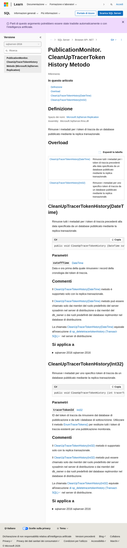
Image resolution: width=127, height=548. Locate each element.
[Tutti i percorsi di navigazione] (51, 39)
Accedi (119, 4)
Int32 (80, 410)
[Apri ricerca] (111, 4)
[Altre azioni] (121, 39)
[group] (88, 246)
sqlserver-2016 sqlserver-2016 (73, 352)
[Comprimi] (40, 37)
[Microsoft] (6, 4)
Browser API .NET (84, 39)
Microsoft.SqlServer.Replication (83, 117)
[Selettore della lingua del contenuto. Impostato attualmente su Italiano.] (10, 528)
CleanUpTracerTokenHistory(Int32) (68, 100)
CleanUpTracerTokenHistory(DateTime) (71, 95)
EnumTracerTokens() (76, 424)
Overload (55, 91)
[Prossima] (104, 4)
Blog (101, 536)
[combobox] (22, 44)
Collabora (115, 536)
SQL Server (64, 39)
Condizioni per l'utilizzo (75, 541)
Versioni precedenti (85, 536)
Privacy (6, 541)
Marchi (113, 541)
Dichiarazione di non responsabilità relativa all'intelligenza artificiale (37, 536)
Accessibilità (97, 541)
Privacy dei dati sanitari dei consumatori (37, 541)
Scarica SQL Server (110, 13)
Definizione (56, 87)
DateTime (77, 263)
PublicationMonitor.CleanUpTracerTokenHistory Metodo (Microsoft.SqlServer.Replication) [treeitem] (23, 64)
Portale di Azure (86, 13)
